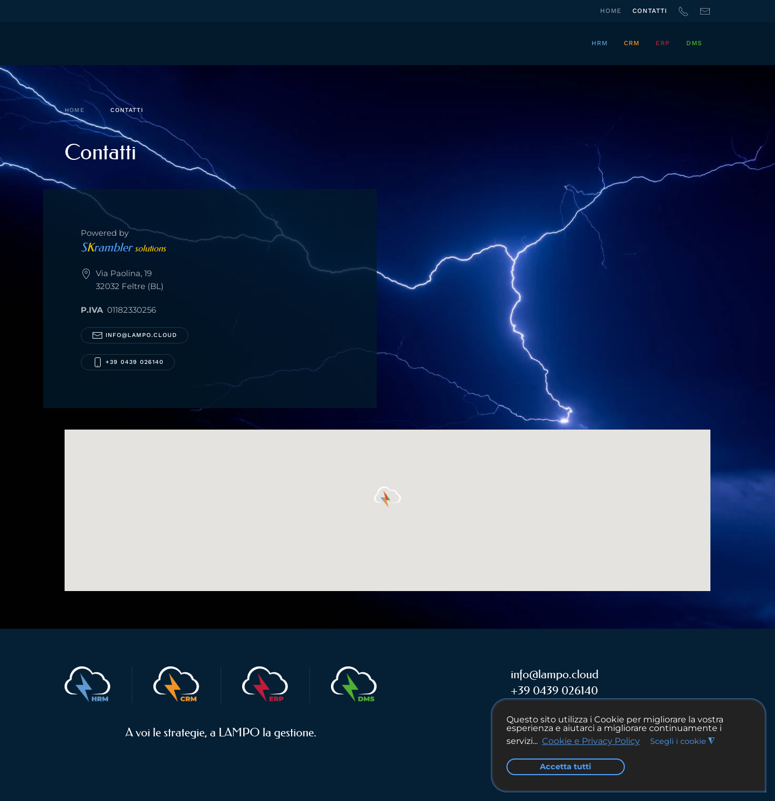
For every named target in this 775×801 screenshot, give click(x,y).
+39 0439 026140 (128, 362)
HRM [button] (599, 43)
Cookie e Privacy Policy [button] (591, 741)
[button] (387, 496)
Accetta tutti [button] (565, 766)
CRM (631, 43)
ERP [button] (663, 43)
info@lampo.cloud (141, 335)
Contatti (649, 11)
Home (611, 11)
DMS (694, 43)
